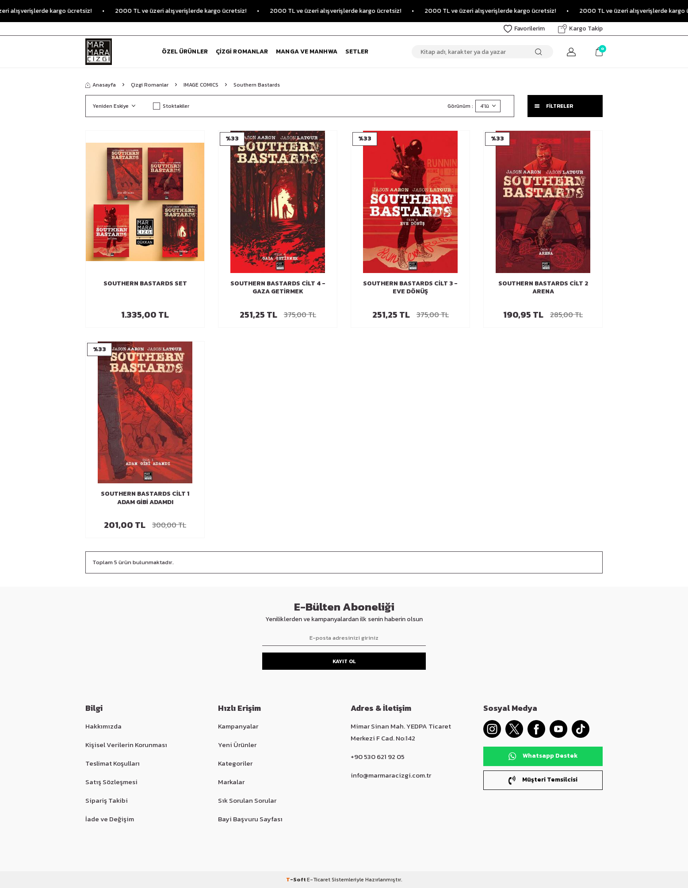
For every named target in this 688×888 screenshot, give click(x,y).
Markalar (231, 782)
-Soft (296, 880)
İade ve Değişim (109, 819)
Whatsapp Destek (542, 755)
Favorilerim (524, 28)
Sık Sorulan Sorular (247, 800)
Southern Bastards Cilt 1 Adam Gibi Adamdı (145, 498)
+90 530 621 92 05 (378, 756)
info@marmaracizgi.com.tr (391, 775)
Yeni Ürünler (237, 745)
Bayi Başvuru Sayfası (250, 819)
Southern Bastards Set (145, 284)
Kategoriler (235, 763)
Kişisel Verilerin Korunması (126, 745)
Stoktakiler (171, 106)
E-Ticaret (318, 880)
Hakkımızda (103, 726)
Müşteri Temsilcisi (542, 779)
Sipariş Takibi (106, 800)
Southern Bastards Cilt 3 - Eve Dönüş (410, 288)
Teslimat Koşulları (112, 763)
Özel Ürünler (185, 51)
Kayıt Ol (344, 661)
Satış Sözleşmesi (111, 782)
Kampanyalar (238, 726)
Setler (357, 51)
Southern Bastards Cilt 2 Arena (543, 288)
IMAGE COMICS (200, 84)
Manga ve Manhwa (306, 51)
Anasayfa (100, 84)
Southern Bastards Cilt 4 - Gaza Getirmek (277, 288)
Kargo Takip (580, 28)
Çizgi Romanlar (242, 51)
